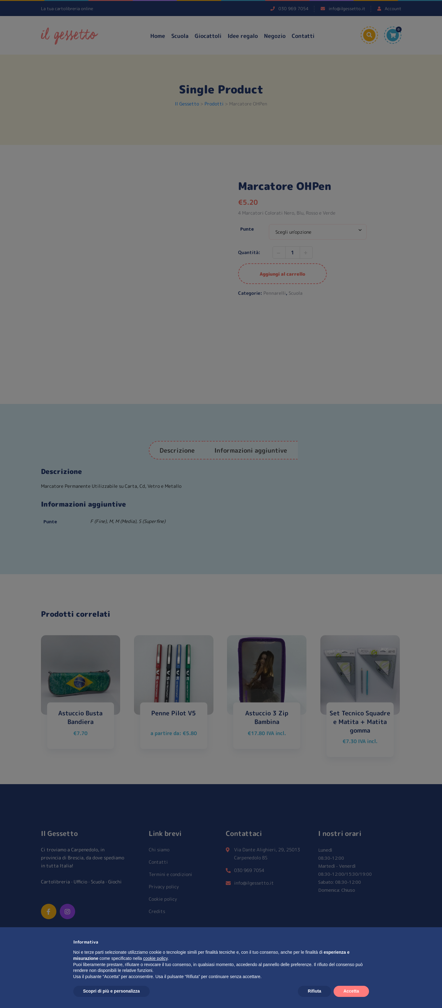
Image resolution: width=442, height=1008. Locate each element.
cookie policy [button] (155, 958)
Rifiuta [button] (314, 991)
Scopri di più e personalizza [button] (111, 991)
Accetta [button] (351, 991)
